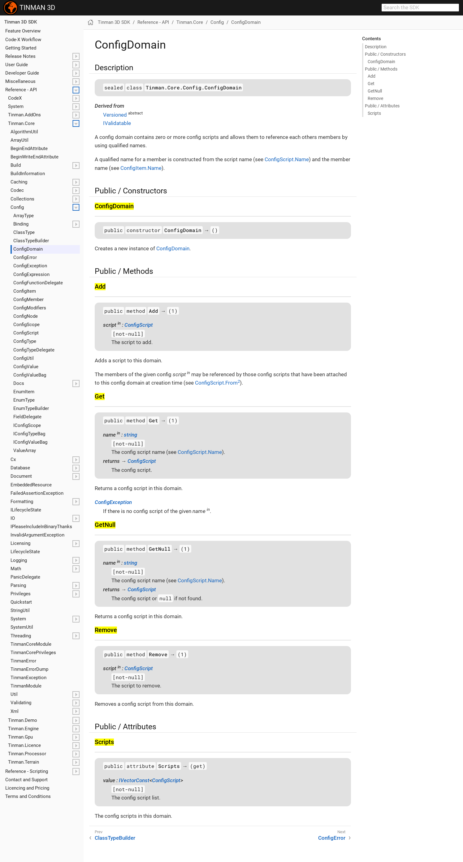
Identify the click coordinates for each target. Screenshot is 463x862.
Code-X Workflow (23, 39)
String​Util (20, 610)
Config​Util (23, 358)
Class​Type (24, 232)
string (130, 435)
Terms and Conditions (28, 796)
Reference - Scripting (26, 771)
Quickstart (21, 602)
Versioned (115, 115)
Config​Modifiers (29, 308)
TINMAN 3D (29, 7)
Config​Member (28, 299)
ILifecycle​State (26, 510)
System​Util (22, 627)
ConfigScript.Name (287, 159)
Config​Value (25, 366)
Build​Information (28, 173)
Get (371, 83)
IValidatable (117, 123)
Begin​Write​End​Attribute (34, 157)
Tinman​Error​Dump (29, 669)
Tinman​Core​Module (31, 644)
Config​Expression (31, 274)
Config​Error (25, 257)
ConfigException (113, 502)
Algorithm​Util (24, 132)
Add (371, 76)
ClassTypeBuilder (115, 838)
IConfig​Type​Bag (29, 434)
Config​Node (25, 316)
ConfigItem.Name (141, 168)
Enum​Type (24, 400)
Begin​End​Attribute (29, 148)
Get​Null (375, 90)
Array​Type (23, 215)
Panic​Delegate (25, 577)
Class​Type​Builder (31, 241)
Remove (375, 98)
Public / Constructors (385, 54)
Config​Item (24, 291)
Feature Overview (23, 31)
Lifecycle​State (25, 551)
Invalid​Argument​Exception (37, 535)
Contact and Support (26, 779)
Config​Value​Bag (29, 375)
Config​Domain (28, 249)
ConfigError (331, 838)
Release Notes (20, 56)
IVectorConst (134, 780)
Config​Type (24, 341)
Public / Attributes (382, 105)
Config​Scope (26, 324)
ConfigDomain (246, 22)
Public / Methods (381, 69)
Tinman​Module (26, 686)
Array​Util (19, 140)
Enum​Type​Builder (31, 408)
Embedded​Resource (31, 485)
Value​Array (24, 450)
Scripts (374, 113)
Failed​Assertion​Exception (37, 493)
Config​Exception (30, 266)
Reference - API (21, 90)
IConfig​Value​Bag (30, 442)
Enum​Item (23, 391)
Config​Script (26, 333)
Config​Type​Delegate (33, 350)
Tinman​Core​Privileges (33, 652)
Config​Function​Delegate (38, 283)
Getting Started (20, 48)
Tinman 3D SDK (20, 22)
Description (376, 46)
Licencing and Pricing (27, 788)
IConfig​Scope (27, 425)
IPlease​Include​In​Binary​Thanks (41, 526)
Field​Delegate (27, 417)
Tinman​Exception (28, 677)
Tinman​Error (23, 661)
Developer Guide (22, 73)
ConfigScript (138, 325)
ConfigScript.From (217, 383)
